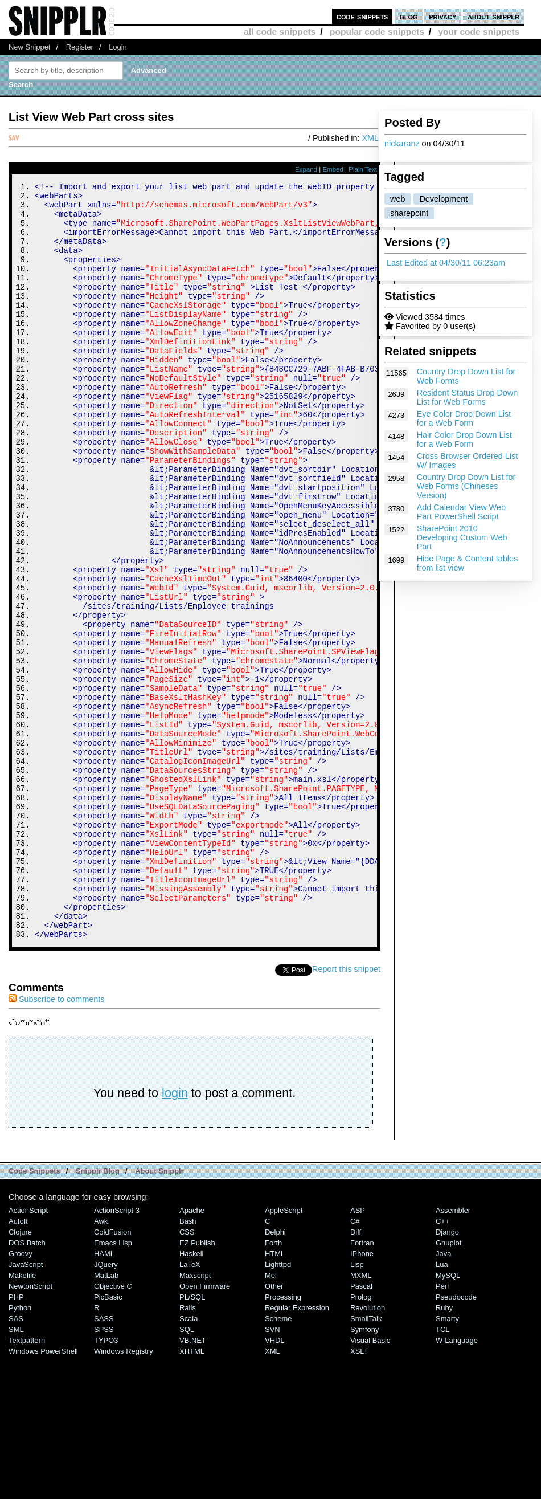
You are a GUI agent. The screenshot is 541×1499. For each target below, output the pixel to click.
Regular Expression (297, 1449)
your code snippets (478, 31)
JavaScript (26, 1406)
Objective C (113, 1428)
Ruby (444, 1449)
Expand (306, 169)
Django (447, 1374)
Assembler (453, 1352)
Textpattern (27, 1482)
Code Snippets (34, 1313)
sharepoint (409, 213)
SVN (272, 1471)
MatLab (106, 1417)
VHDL (275, 1482)
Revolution (367, 1449)
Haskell (191, 1395)
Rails (187, 1449)
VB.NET (192, 1482)
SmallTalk (366, 1460)
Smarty (447, 1460)
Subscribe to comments (56, 1141)
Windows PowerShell (43, 1493)
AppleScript (283, 1352)
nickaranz (402, 143)
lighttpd (278, 1406)
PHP (16, 1439)
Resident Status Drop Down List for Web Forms (467, 397)
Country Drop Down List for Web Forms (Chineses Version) (466, 486)
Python (20, 1449)
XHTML (191, 1493)
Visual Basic (370, 1482)
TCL (442, 1471)
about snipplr (493, 16)
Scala (188, 1460)
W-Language (457, 1482)
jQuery (106, 1406)
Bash (187, 1363)
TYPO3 (106, 1482)
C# (355, 1363)
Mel (271, 1417)
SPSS (104, 1471)
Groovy (20, 1395)
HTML (275, 1395)
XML (370, 137)
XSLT (359, 1493)
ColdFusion (113, 1374)
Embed (332, 169)
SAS (16, 1460)
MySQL (448, 1417)
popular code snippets (377, 31)
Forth (273, 1384)
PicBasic (108, 1439)
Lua (442, 1406)
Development (443, 198)
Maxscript (195, 1417)
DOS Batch (27, 1384)
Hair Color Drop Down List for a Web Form (464, 439)
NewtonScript (30, 1428)
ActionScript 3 (117, 1352)
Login (118, 47)
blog (409, 16)
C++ (442, 1363)
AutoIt (18, 1363)
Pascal (361, 1428)
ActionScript (28, 1352)
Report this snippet (346, 1110)
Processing (283, 1439)
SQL (186, 1471)
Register (79, 47)
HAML (104, 1395)
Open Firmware (204, 1428)
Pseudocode (456, 1439)
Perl (442, 1428)
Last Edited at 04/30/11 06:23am (446, 262)
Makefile (22, 1417)
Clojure (20, 1374)
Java (443, 1395)
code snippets (362, 16)
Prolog (360, 1439)
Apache (191, 1352)
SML (16, 1471)
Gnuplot (448, 1384)
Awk (101, 1363)
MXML (360, 1417)
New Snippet (29, 47)
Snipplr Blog (98, 1313)
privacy (442, 16)
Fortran (362, 1384)
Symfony (364, 1471)
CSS (187, 1374)
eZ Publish (197, 1384)
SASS (104, 1460)
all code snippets (279, 31)
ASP (357, 1352)
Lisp (357, 1406)
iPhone (362, 1395)
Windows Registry (123, 1493)
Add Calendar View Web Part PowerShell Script (461, 512)
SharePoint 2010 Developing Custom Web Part (462, 537)
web (397, 198)
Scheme (278, 1460)
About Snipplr (159, 1313)
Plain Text (363, 169)
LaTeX (189, 1406)
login (175, 1235)
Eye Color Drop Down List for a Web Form (464, 418)
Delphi (275, 1374)
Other (274, 1428)
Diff (355, 1374)
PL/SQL (192, 1439)
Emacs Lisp (113, 1384)
